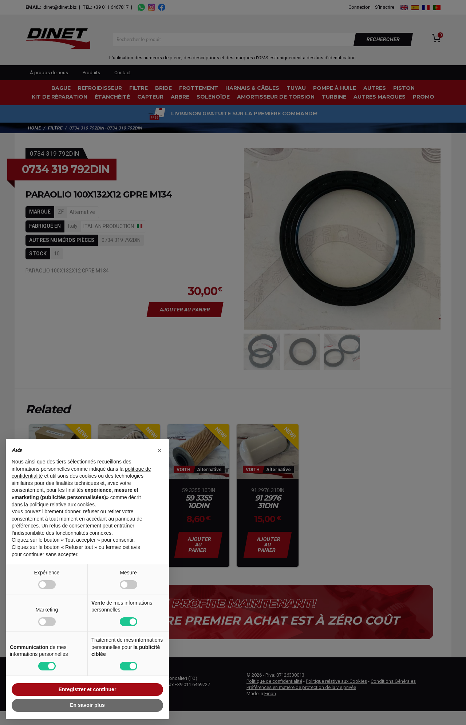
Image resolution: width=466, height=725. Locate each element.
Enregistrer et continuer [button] (87, 689)
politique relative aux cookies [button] (62, 504)
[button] (159, 450)
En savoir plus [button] (87, 705)
